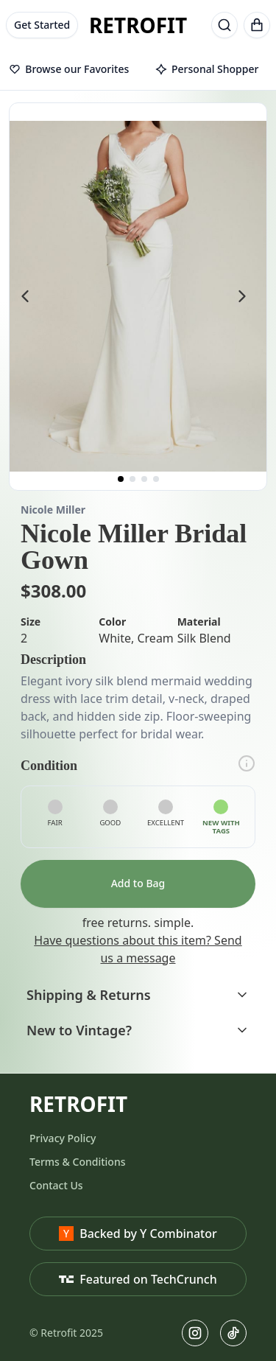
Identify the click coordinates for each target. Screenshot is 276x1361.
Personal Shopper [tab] (206, 69)
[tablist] (138, 70)
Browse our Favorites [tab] (69, 69)
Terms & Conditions (77, 1162)
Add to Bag (138, 883)
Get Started (42, 25)
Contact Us (56, 1185)
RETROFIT (138, 25)
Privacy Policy (62, 1138)
